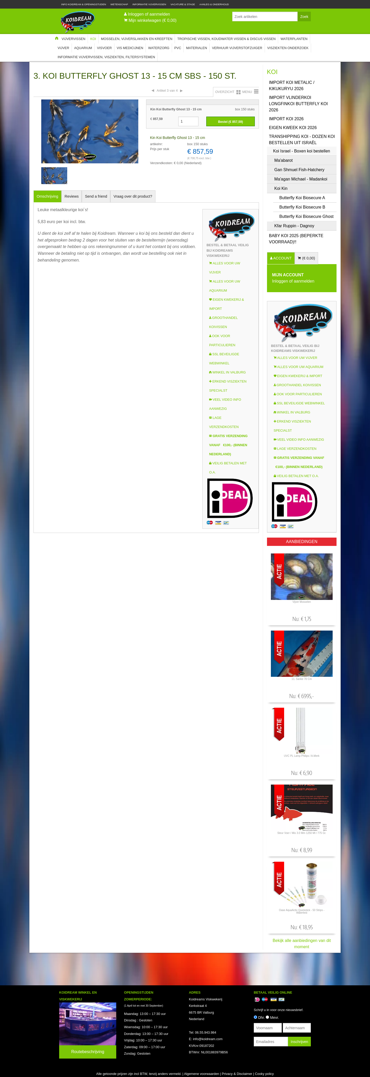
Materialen (196, 48)
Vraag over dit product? (132, 196)
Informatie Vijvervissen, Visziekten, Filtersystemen (106, 57)
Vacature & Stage (182, 4)
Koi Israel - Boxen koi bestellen (301, 151)
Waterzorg (158, 48)
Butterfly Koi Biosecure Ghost (306, 216)
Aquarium (83, 48)
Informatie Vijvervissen (149, 4)
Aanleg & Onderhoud (214, 4)
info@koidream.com (208, 1039)
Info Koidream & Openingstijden (83, 4)
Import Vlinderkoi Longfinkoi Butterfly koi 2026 (298, 103)
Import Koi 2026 (286, 119)
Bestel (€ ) (230, 122)
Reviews (72, 196)
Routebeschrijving (87, 1051)
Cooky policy (264, 1074)
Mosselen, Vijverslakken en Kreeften (136, 39)
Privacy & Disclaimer (237, 1074)
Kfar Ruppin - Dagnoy (294, 226)
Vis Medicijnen (130, 48)
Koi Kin (280, 188)
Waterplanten (293, 39)
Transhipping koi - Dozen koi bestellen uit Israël (302, 139)
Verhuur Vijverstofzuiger (237, 48)
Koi (93, 39)
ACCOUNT (282, 258)
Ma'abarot (283, 160)
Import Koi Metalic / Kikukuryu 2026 (291, 85)
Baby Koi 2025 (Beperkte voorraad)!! (296, 238)
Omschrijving (47, 196)
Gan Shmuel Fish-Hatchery (299, 170)
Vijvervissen (73, 39)
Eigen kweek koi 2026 (293, 127)
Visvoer (104, 48)
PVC (177, 48)
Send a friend (96, 196)
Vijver (63, 48)
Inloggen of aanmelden (149, 14)
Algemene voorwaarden (201, 1074)
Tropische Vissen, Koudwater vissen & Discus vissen (226, 39)
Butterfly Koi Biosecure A (302, 198)
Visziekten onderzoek (288, 48)
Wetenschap (119, 4)
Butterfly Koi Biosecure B (302, 207)
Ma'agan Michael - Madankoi (300, 179)
